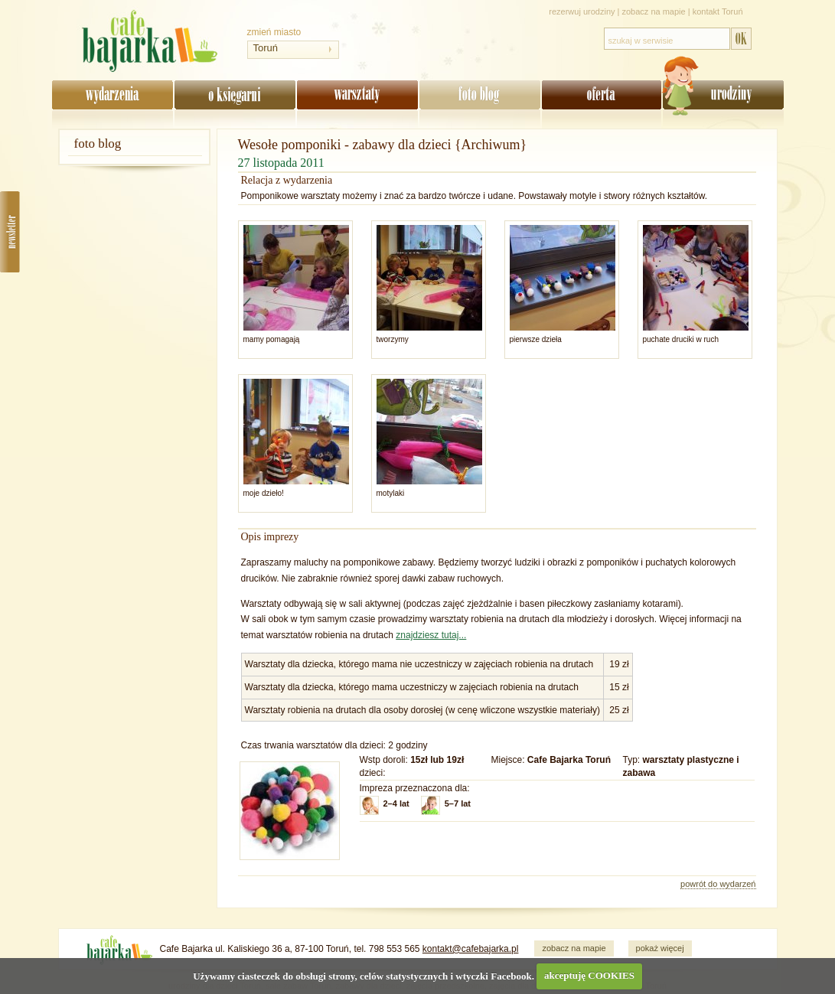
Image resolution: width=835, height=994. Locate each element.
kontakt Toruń (718, 11)
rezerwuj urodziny (582, 11)
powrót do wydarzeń (717, 883)
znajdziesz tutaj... (431, 635)
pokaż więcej (660, 948)
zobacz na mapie (654, 11)
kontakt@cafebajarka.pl (470, 948)
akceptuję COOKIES (589, 975)
